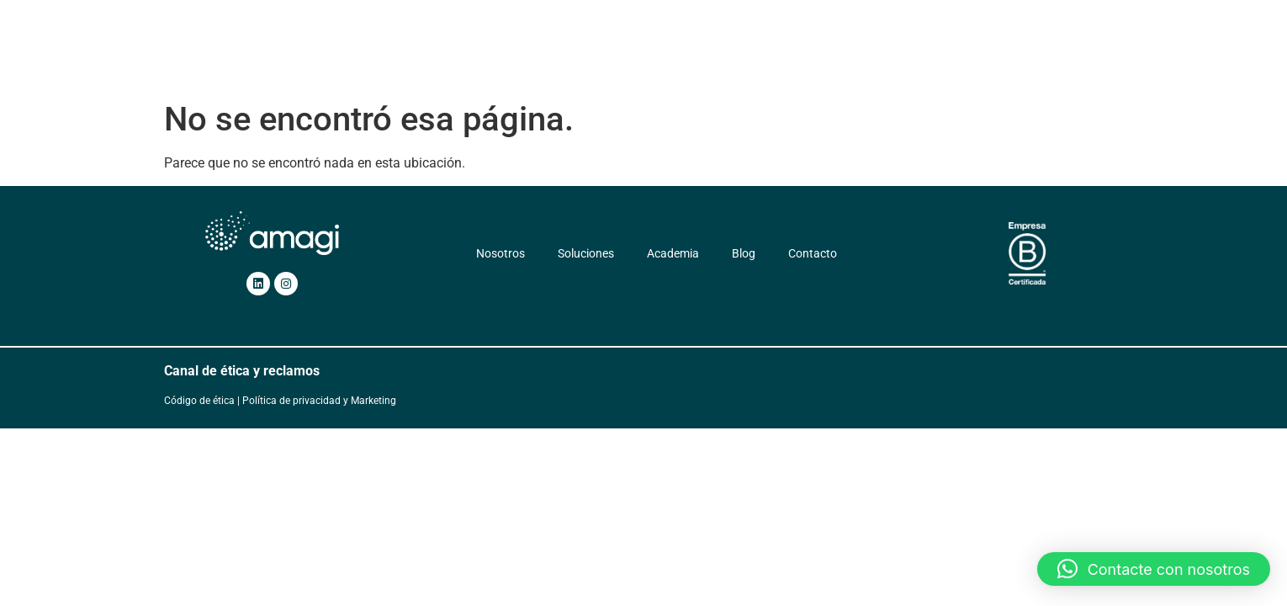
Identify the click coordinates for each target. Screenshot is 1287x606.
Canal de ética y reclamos (242, 371)
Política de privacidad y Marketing (319, 401)
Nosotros (514, 56)
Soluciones (591, 56)
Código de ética (199, 401)
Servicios (677, 56)
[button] (1153, 569)
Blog (824, 56)
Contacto (885, 56)
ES (948, 56)
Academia (761, 56)
